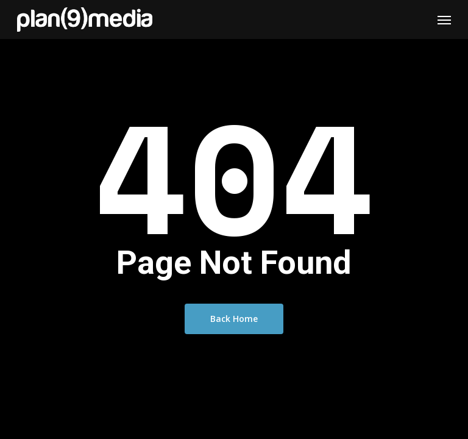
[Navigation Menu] (444, 19)
